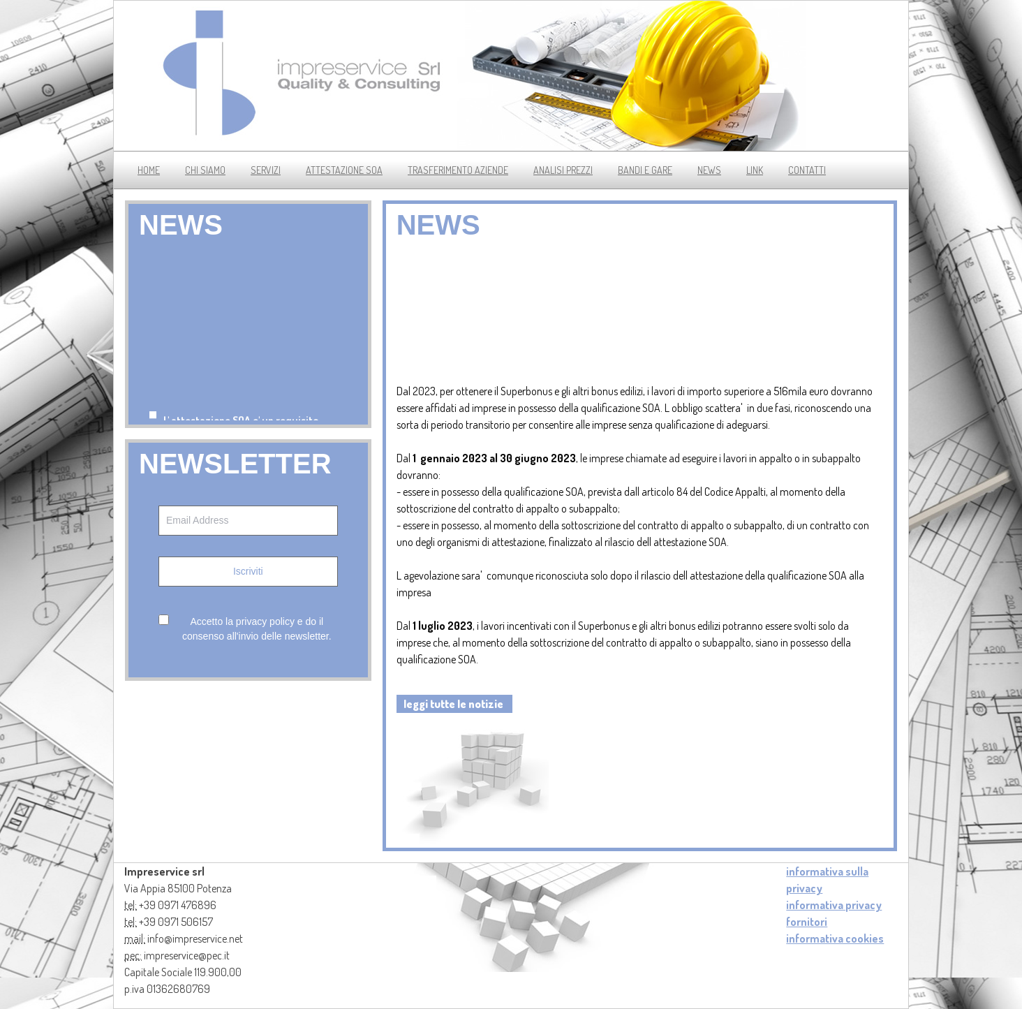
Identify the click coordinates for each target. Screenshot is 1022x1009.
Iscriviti (248, 571)
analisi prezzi (563, 170)
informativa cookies (835, 938)
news (709, 170)
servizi (266, 170)
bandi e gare (645, 170)
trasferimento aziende (458, 170)
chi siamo (205, 170)
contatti (807, 170)
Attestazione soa (344, 170)
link (754, 170)
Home (149, 170)
